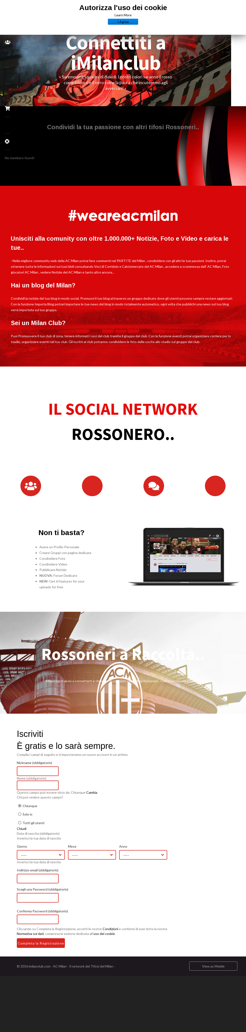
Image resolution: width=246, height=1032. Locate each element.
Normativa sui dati (45, 939)
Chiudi (36, 834)
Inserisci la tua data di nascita (54, 844)
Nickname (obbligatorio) (49, 768)
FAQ (10, 141)
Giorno (37, 852)
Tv (7, 125)
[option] (130, 62)
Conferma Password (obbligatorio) (57, 917)
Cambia (106, 798)
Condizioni (125, 935)
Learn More (123, 15)
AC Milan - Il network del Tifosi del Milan (98, 972)
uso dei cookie (119, 939)
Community (10, 42)
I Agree (123, 22)
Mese (87, 852)
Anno (138, 852)
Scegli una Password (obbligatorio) (57, 895)
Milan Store (10, 108)
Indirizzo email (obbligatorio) (52, 876)
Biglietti (7, 92)
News (7, 75)
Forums (7, 59)
